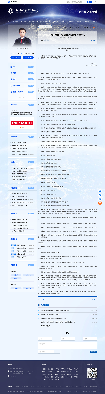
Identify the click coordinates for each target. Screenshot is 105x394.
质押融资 (76, 377)
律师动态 (71, 21)
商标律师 (39, 386)
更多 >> (31, 67)
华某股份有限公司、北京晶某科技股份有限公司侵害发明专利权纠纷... (25, 257)
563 (94, 40)
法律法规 (16, 275)
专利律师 (17, 386)
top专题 (69, 374)
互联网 (56, 374)
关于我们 (15, 57)
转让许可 (69, 377)
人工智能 (57, 369)
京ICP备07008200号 (39, 391)
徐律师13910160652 (18, 368)
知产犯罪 (76, 371)
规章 (89, 27)
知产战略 (76, 374)
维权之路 (63, 374)
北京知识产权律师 (48, 386)
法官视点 (47, 21)
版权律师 (32, 386)
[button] (20, 127)
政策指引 (16, 278)
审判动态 (31, 21)
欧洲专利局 (79, 386)
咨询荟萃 (76, 369)
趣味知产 (50, 374)
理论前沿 (39, 21)
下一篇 (94, 299)
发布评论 (93, 351)
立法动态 (28, 275)
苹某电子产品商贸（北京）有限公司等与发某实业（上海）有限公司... (25, 251)
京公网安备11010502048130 (54, 391)
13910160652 (13, 2)
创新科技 (57, 377)
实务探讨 (63, 21)
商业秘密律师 (25, 386)
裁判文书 (79, 21)
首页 (9, 21)
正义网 (85, 386)
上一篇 (41, 299)
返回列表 (46, 26)
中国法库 (77, 27)
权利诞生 (63, 377)
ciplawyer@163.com (27, 53)
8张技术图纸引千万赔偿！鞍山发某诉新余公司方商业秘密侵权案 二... (25, 254)
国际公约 (28, 288)
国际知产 (23, 21)
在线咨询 (28, 57)
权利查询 (57, 379)
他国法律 (16, 288)
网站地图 (95, 21)
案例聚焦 (55, 21)
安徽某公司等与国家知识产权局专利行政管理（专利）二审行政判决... (25, 248)
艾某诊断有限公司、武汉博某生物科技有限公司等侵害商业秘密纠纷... (25, 245)
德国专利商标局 (93, 386)
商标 (94, 27)
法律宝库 (87, 21)
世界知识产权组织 (59, 386)
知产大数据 (45, 377)
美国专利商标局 (70, 386)
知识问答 (44, 374)
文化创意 (50, 377)
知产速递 (15, 21)
